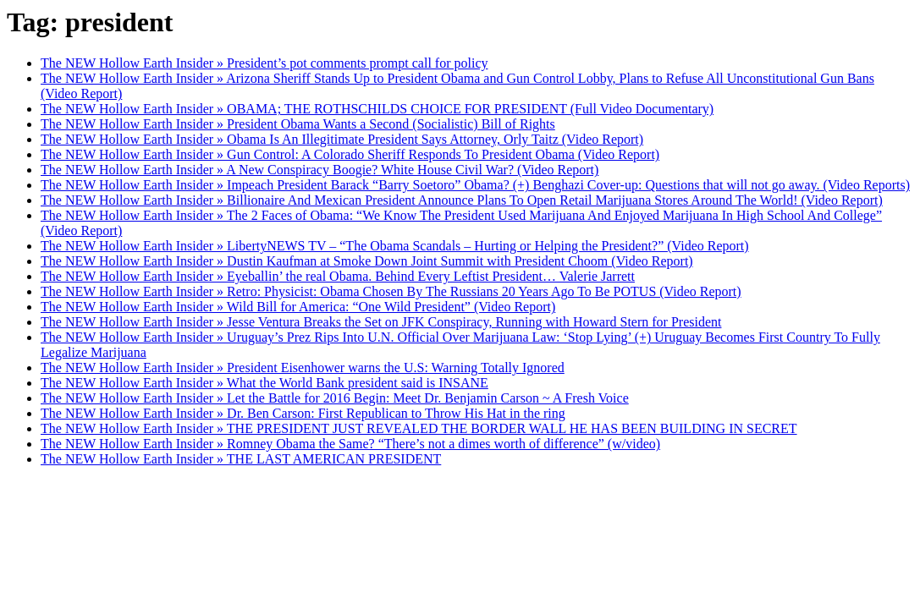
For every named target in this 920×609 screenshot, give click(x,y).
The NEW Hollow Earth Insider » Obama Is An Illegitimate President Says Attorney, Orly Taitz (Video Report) (342, 139)
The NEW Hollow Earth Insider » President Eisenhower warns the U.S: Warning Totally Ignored (303, 367)
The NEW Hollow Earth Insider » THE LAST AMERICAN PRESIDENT (241, 459)
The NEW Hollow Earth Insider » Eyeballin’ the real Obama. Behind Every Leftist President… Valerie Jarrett (338, 276)
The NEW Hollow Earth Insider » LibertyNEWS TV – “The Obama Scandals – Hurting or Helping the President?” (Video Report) (395, 246)
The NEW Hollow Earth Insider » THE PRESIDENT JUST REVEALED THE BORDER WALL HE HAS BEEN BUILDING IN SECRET (419, 428)
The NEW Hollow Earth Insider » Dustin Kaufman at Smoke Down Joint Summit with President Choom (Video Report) (367, 261)
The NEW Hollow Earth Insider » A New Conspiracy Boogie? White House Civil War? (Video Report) (319, 169)
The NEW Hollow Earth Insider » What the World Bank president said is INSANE (264, 383)
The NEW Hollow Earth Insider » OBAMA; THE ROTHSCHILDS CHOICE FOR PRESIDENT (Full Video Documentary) (377, 109)
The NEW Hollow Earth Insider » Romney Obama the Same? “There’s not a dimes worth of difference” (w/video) (350, 443)
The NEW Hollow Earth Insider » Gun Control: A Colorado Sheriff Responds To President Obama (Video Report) (350, 154)
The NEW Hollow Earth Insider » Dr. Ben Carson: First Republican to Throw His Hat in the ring (303, 413)
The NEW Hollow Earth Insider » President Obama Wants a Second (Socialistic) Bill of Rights (298, 124)
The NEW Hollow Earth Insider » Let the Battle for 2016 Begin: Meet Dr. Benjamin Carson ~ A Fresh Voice (335, 398)
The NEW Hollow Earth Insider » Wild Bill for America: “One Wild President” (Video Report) (298, 306)
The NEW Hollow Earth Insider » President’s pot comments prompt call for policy (264, 63)
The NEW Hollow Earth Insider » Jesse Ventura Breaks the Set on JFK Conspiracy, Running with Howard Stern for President (381, 322)
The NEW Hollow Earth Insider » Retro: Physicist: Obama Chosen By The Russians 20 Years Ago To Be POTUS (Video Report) (391, 291)
